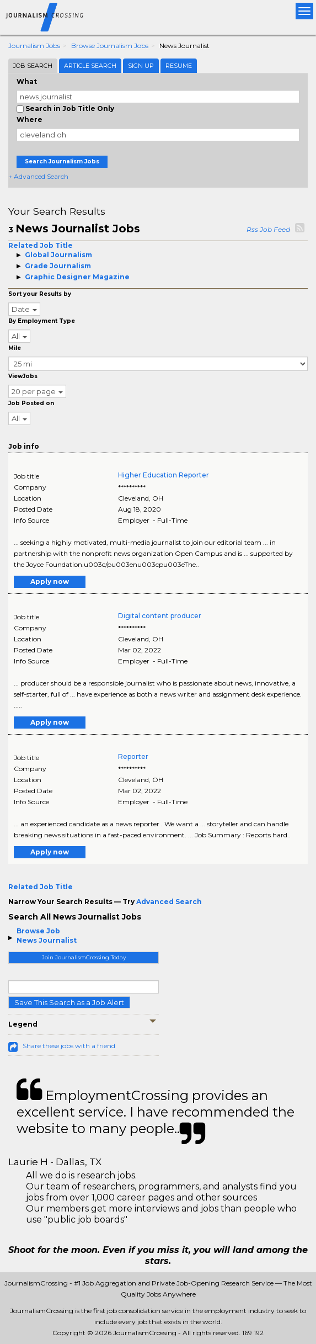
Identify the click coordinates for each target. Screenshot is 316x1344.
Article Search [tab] (90, 66)
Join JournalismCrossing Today (84, 957)
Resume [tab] (178, 66)
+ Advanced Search (38, 176)
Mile (14, 348)
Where (29, 119)
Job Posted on (31, 403)
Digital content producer (159, 616)
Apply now (49, 581)
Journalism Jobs (34, 45)
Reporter (133, 756)
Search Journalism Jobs (62, 161)
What (27, 81)
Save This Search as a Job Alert (69, 1002)
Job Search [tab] (32, 66)
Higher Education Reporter (163, 475)
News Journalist (47, 940)
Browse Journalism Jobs (109, 45)
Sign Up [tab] (141, 66)
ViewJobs (23, 376)
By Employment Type (41, 321)
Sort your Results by (39, 294)
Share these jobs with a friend (69, 1046)
